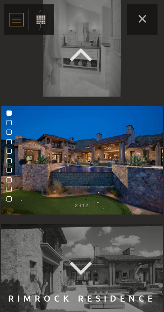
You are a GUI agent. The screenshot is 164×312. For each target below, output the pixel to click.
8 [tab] (11, 182)
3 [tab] (11, 134)
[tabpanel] (82, 160)
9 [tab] (11, 191)
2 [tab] (11, 124)
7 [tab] (11, 172)
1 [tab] (11, 115)
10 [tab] (11, 201)
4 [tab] (11, 144)
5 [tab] (11, 153)
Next (82, 269)
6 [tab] (11, 163)
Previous (82, 54)
